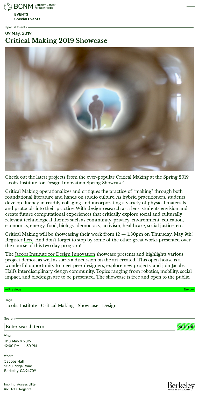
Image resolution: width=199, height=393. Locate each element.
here (28, 239)
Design (109, 305)
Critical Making (57, 305)
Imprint (9, 384)
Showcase (88, 305)
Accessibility (26, 384)
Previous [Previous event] (14, 289)
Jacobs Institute (21, 305)
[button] (191, 6)
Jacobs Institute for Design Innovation (55, 254)
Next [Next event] (187, 289)
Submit (186, 326)
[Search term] (89, 326)
